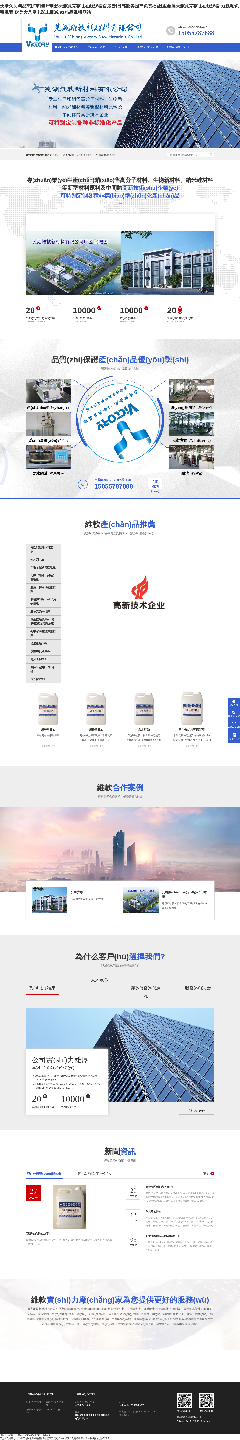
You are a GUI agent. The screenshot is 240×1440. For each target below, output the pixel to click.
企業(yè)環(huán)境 (148, 47)
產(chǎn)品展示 (121, 47)
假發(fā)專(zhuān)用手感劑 (43, 601)
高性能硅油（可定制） (41, 549)
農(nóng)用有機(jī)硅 (42, 669)
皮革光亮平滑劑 (84, 154)
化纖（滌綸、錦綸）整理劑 (43, 577)
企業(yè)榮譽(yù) (175, 47)
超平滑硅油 (55, 154)
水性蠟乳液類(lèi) (41, 651)
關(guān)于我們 (96, 47)
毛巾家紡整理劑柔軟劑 (43, 633)
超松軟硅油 (68, 154)
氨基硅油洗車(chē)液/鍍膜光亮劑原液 (42, 621)
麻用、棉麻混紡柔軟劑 (43, 589)
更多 (206, 1173)
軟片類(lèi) (37, 559)
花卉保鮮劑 (37, 679)
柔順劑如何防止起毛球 (38, 1233)
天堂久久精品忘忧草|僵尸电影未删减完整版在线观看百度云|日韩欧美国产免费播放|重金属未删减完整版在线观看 (55, 1438)
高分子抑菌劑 (38, 659)
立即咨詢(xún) (155, 486)
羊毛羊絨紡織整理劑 (43, 567)
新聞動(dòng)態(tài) (66, 56)
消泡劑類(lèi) (38, 643)
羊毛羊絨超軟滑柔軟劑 (105, 154)
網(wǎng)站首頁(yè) (69, 47)
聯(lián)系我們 (92, 56)
